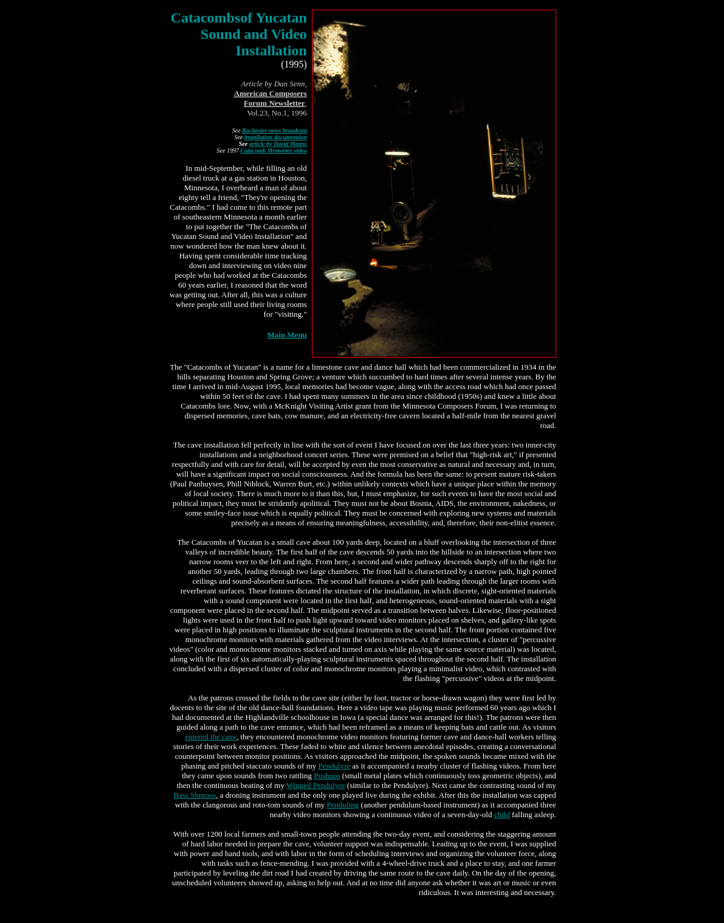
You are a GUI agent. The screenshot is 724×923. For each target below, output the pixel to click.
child (502, 814)
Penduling (343, 804)
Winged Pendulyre (315, 785)
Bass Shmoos (195, 795)
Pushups (327, 775)
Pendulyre (335, 765)
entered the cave (210, 736)
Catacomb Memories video (273, 154)
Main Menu (286, 338)
